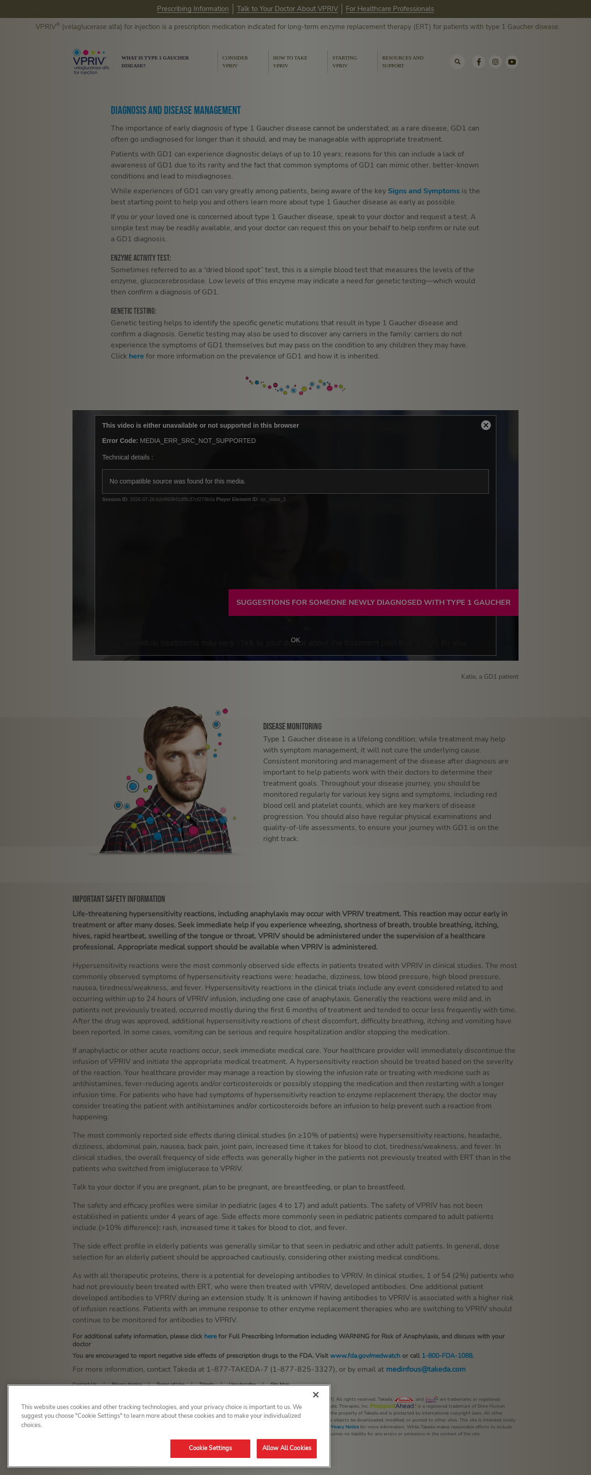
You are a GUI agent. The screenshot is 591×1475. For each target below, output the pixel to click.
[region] (169, 1426)
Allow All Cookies (286, 1448)
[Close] (316, 1395)
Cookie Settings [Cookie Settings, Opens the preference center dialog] (210, 1448)
